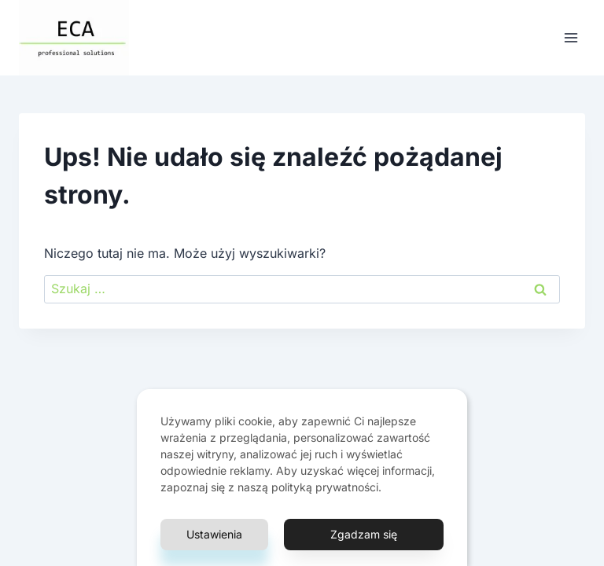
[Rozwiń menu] (570, 37)
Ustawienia (214, 534)
